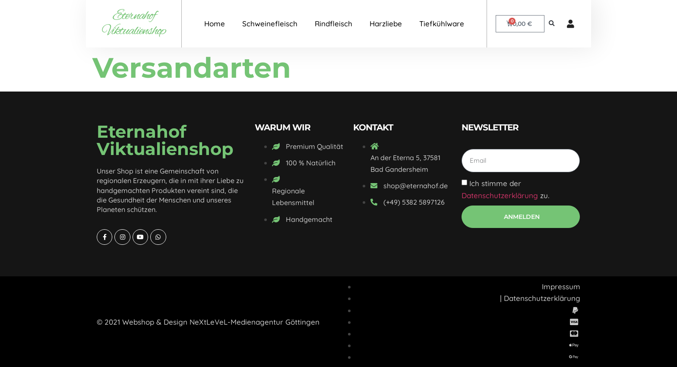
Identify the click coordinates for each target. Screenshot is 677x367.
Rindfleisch (333, 23)
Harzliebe (386, 23)
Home (214, 23)
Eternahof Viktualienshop (133, 23)
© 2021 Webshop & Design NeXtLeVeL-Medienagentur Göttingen (208, 321)
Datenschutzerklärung (500, 195)
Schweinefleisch (269, 23)
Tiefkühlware (441, 23)
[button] (551, 24)
